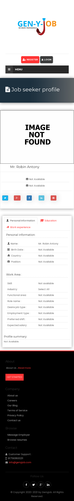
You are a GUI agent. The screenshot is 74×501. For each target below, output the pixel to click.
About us (12, 395)
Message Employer (18, 435)
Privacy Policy (15, 415)
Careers (12, 400)
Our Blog (12, 405)
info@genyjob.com (20, 462)
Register (30, 59)
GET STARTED (14, 377)
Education (48, 220)
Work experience (18, 227)
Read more (24, 367)
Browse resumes (17, 440)
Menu (13, 69)
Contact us (13, 420)
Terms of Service (17, 410)
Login (46, 59)
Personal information (20, 220)
